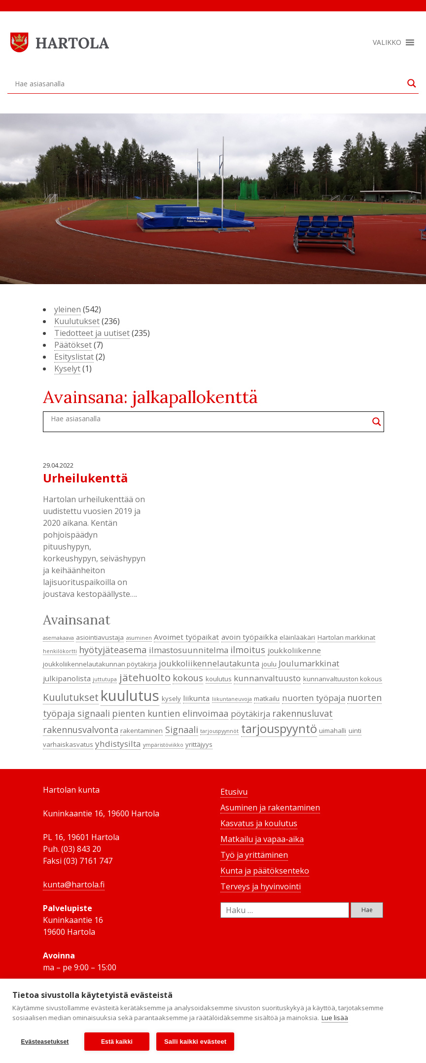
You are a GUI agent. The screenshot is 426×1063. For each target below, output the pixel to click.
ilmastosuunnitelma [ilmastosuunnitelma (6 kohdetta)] (188, 650)
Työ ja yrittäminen (254, 854)
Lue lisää (334, 1017)
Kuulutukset (77, 321)
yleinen (67, 309)
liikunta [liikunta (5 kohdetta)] (196, 698)
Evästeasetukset (45, 1041)
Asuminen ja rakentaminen (270, 807)
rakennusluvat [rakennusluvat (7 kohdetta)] (302, 713)
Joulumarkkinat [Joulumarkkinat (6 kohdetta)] (309, 663)
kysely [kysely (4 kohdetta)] (171, 698)
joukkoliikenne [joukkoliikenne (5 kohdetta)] (294, 650)
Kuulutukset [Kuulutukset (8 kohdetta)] (71, 697)
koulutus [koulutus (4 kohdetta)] (219, 678)
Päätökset (73, 344)
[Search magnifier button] (412, 83)
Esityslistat (74, 356)
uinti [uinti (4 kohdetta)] (355, 730)
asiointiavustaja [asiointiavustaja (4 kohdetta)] (100, 637)
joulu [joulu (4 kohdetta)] (269, 664)
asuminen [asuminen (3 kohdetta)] (139, 637)
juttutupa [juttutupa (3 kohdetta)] (105, 679)
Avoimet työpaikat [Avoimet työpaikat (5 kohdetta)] (186, 637)
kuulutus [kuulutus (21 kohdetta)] (130, 695)
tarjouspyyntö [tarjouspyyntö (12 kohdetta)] (279, 728)
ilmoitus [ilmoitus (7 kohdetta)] (247, 650)
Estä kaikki (117, 1041)
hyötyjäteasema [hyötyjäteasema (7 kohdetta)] (112, 650)
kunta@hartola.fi (74, 884)
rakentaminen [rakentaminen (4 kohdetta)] (141, 730)
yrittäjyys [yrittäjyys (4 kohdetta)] (199, 744)
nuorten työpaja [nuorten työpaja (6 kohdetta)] (313, 697)
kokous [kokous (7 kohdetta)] (188, 678)
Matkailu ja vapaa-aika (262, 839)
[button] (387, 42)
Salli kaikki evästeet (195, 1041)
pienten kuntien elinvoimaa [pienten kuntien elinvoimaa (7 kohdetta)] (170, 713)
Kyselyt (67, 368)
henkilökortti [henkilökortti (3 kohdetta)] (60, 651)
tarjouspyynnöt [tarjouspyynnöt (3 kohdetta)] (219, 731)
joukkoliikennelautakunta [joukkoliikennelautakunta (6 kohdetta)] (209, 663)
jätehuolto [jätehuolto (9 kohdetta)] (145, 677)
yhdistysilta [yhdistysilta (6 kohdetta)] (118, 743)
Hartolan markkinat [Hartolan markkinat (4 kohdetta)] (346, 637)
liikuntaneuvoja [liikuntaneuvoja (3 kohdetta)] (232, 699)
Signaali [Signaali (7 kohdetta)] (181, 729)
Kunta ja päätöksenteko (264, 870)
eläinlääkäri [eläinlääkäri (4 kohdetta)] (297, 637)
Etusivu (234, 791)
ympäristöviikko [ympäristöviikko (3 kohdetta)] (163, 744)
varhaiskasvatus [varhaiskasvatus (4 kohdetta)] (68, 744)
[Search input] (208, 83)
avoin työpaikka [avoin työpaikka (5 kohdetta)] (249, 637)
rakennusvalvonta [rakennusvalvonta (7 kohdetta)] (80, 729)
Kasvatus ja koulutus (258, 823)
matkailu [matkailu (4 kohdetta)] (267, 698)
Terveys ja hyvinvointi (260, 886)
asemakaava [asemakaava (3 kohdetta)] (58, 637)
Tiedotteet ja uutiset (92, 333)
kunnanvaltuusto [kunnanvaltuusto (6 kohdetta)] (267, 678)
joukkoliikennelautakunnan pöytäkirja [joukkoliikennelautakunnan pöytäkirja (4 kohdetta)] (100, 664)
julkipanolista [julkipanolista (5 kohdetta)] (67, 678)
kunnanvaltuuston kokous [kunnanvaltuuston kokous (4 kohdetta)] (342, 678)
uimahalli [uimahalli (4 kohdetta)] (332, 730)
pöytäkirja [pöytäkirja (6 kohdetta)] (250, 713)
